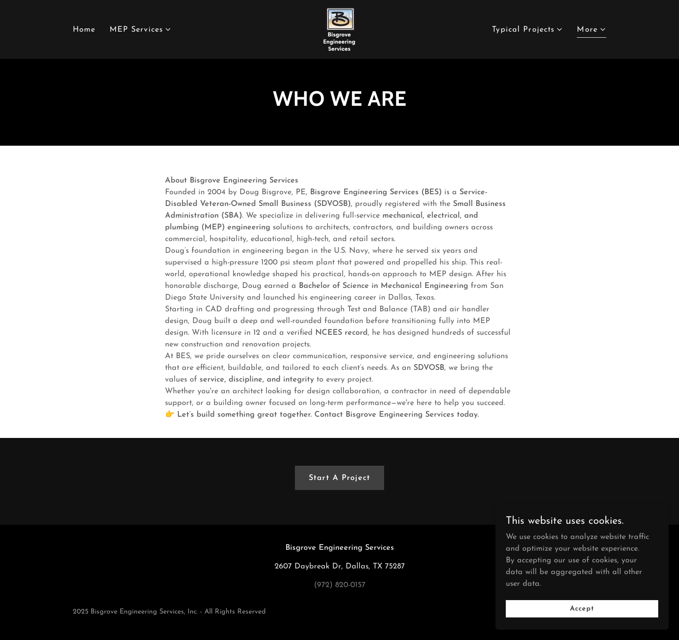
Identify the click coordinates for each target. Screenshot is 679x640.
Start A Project (339, 478)
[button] (141, 30)
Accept (582, 608)
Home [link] (84, 30)
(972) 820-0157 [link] (339, 585)
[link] (339, 29)
